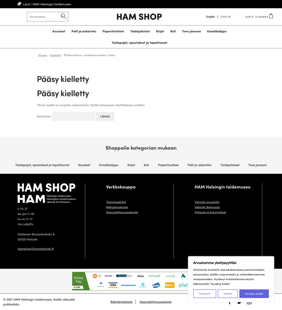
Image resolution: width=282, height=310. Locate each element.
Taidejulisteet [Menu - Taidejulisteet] (140, 31)
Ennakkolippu (108, 165)
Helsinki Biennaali (207, 207)
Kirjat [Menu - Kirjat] (160, 31)
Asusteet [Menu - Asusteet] (58, 31)
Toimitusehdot (116, 202)
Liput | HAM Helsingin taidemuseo (47, 4)
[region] (231, 279)
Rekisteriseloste (117, 207)
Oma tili (225, 16)
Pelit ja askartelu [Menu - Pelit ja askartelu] (83, 31)
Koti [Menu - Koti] (173, 31)
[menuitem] (210, 16)
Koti (146, 165)
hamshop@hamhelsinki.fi (36, 249)
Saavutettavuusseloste (122, 212)
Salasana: (66, 116)
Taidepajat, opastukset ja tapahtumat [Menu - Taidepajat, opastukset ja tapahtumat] (139, 42)
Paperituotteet (168, 165)
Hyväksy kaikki (254, 293)
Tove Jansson (257, 165)
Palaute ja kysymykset (210, 212)
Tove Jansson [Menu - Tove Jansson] (191, 31)
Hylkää (227, 293)
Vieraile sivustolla (207, 202)
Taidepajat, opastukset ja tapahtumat (42, 165)
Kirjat (131, 165)
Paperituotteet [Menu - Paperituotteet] (113, 31)
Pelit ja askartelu (200, 165)
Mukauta (205, 293)
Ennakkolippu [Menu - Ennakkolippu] (217, 31)
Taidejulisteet (230, 165)
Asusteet (55, 55)
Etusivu (42, 55)
